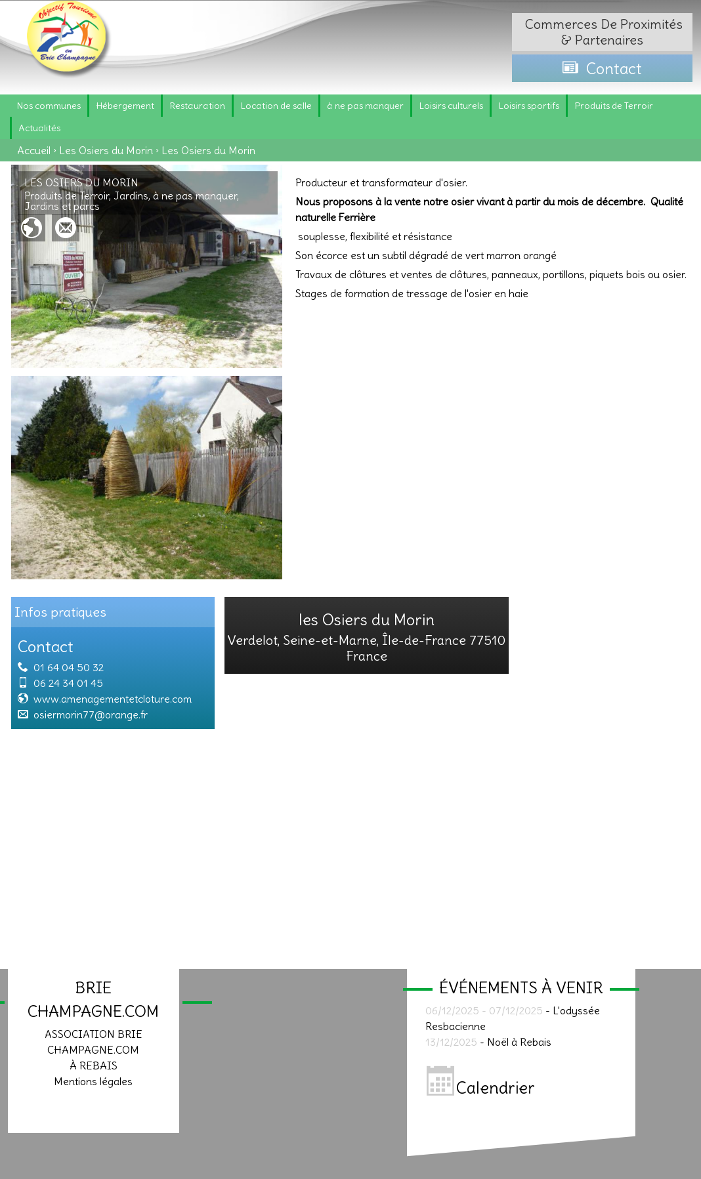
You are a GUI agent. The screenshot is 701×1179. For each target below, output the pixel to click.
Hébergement (125, 106)
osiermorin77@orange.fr (90, 714)
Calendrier (481, 1087)
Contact (602, 68)
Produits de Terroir (613, 106)
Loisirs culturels (451, 106)
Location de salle (276, 106)
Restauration (197, 106)
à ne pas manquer (365, 106)
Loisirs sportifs (528, 106)
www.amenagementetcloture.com (112, 698)
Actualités (39, 128)
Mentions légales (93, 1081)
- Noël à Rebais (488, 1041)
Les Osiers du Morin (106, 150)
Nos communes (48, 106)
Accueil (34, 150)
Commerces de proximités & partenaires (602, 32)
